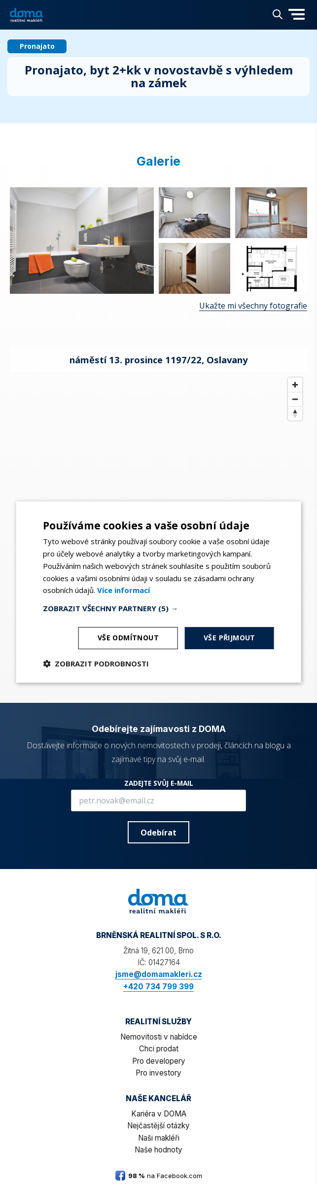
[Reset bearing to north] (295, 413)
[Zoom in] (295, 385)
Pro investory (158, 1073)
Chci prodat (158, 1048)
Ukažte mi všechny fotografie (253, 305)
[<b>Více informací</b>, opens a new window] (123, 590)
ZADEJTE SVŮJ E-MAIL (158, 783)
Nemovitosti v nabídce (158, 1037)
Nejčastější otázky (158, 1125)
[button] (296, 21)
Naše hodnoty (158, 1149)
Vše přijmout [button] (229, 637)
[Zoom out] (295, 399)
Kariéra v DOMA (158, 1113)
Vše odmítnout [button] (128, 637)
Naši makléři (158, 1138)
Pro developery (158, 1061)
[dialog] (158, 592)
